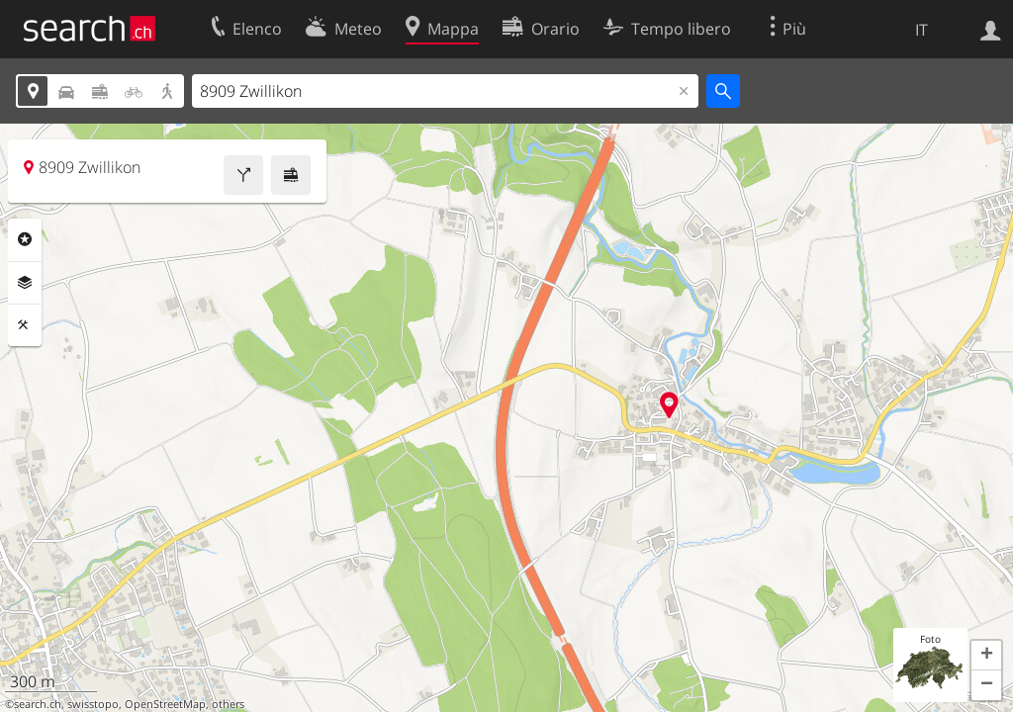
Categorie (25, 239)
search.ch (37, 704)
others (228, 704)
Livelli (25, 283)
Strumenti (25, 325)
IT (921, 30)
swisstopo (93, 704)
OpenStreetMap (165, 704)
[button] (986, 655)
